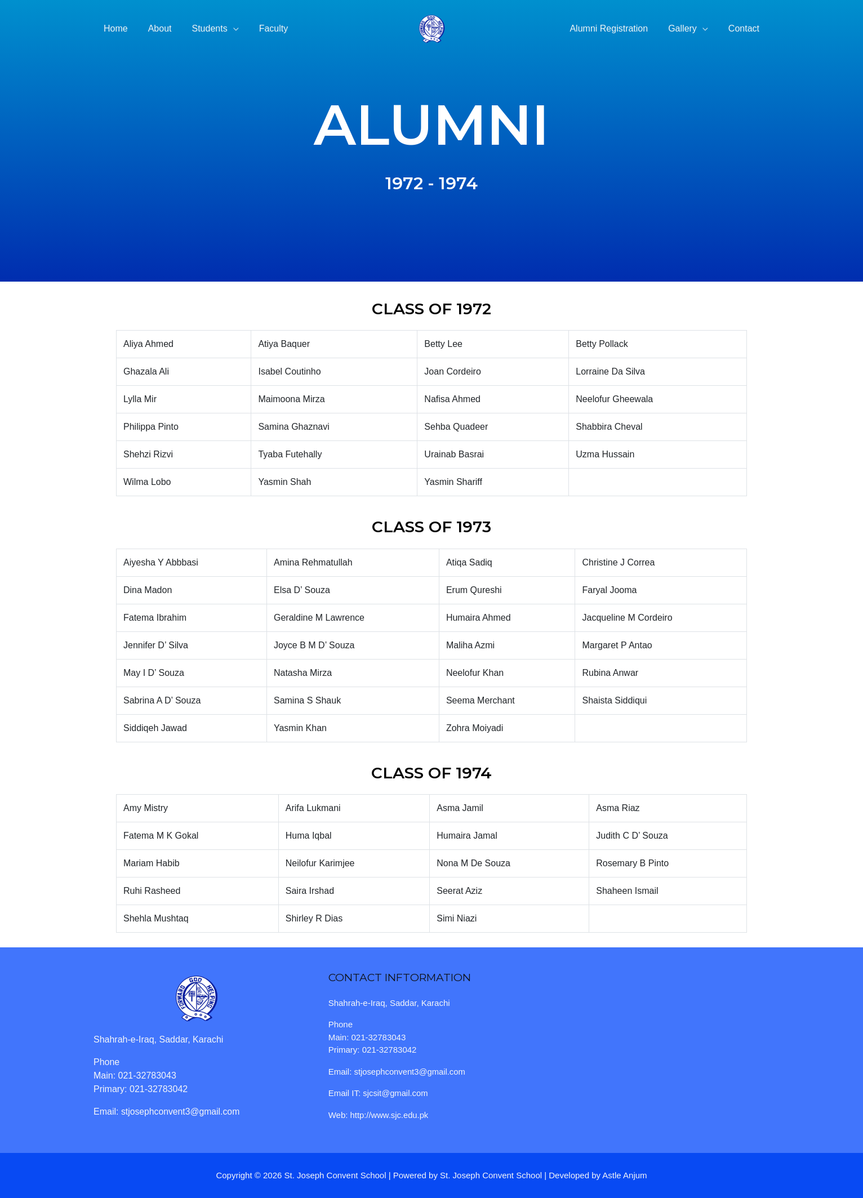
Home (115, 28)
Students (204, 28)
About (156, 28)
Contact (744, 28)
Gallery (685, 28)
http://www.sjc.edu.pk (390, 1115)
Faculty (266, 28)
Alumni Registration (614, 28)
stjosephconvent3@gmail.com (181, 1111)
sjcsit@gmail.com (396, 1093)
